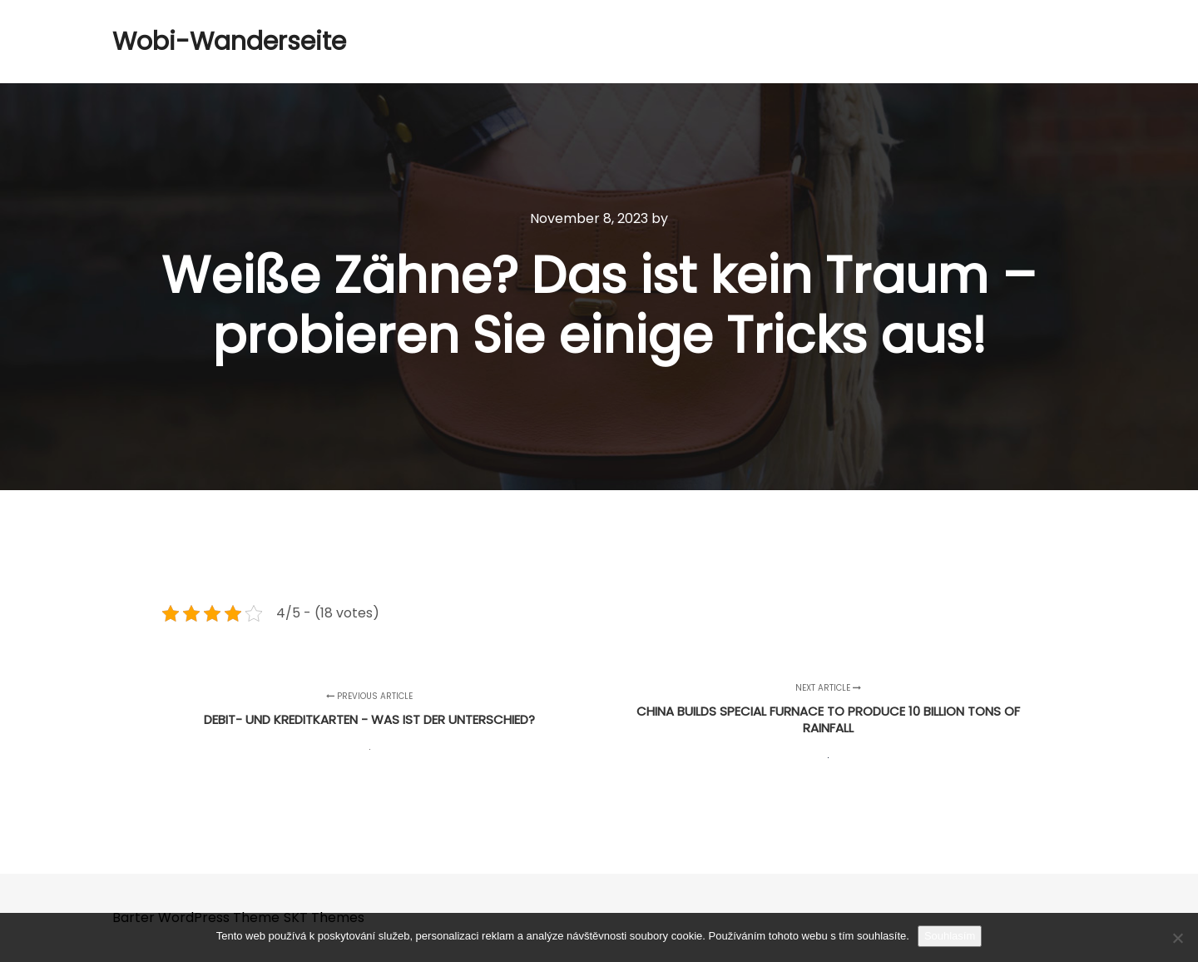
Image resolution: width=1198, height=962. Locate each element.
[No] (1177, 938)
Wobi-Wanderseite (195, 41)
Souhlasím (949, 936)
